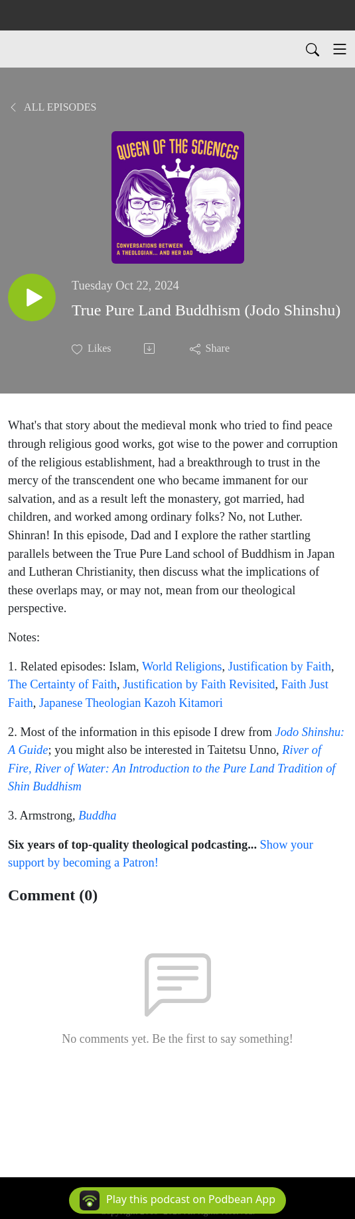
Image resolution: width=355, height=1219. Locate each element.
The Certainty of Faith (62, 684)
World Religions (182, 666)
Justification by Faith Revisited (199, 684)
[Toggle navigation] (339, 49)
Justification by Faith (279, 666)
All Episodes (52, 107)
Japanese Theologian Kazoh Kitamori (131, 703)
